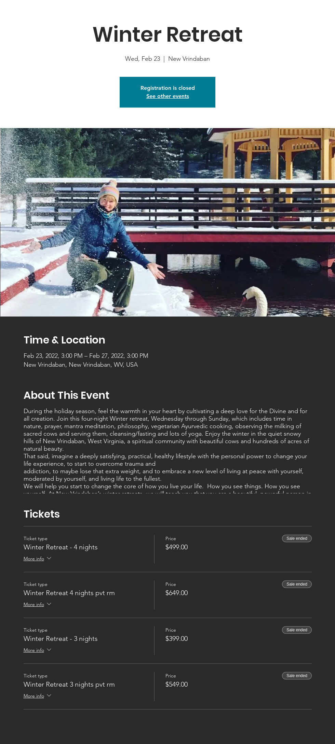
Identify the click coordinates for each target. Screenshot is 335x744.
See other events (167, 96)
